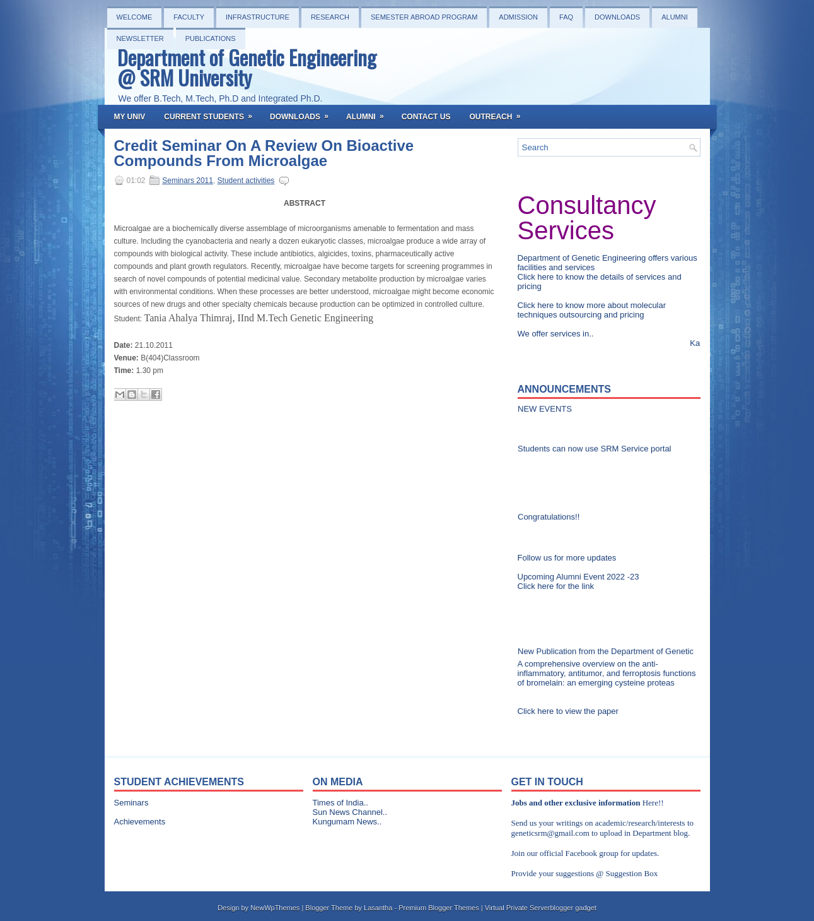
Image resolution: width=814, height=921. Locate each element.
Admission (518, 17)
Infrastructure (257, 17)
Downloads (617, 17)
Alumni (674, 17)
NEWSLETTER (140, 38)
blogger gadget (573, 908)
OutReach (498, 113)
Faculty (188, 17)
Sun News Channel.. (350, 812)
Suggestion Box (631, 873)
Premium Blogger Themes (438, 908)
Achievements (140, 821)
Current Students (212, 113)
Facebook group (592, 853)
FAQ (566, 17)
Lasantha (378, 908)
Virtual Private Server (517, 908)
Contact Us (426, 116)
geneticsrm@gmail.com (550, 833)
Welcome (135, 17)
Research (330, 17)
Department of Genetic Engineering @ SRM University (246, 67)
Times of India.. (340, 802)
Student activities (246, 180)
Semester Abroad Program (424, 17)
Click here (537, 277)
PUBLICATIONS (210, 38)
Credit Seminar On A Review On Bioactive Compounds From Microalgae (264, 153)
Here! (651, 802)
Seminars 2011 (187, 180)
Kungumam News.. (347, 821)
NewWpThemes (274, 908)
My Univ (130, 116)
